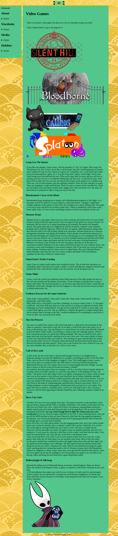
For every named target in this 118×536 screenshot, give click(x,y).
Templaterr (63, 534)
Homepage (5, 8)
